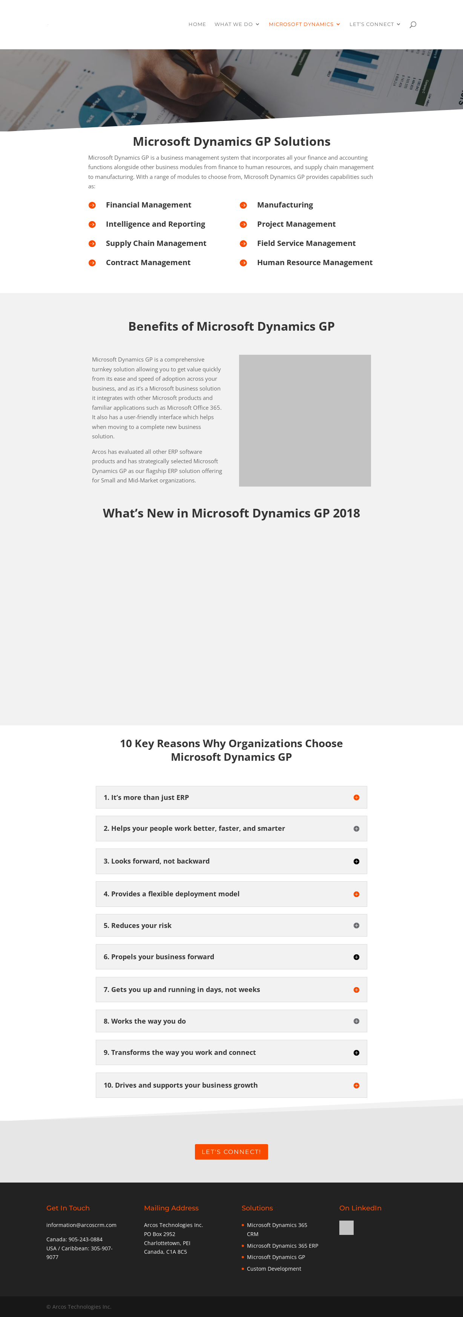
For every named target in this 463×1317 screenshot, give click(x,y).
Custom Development (274, 1268)
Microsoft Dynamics (301, 25)
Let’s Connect (372, 25)
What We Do (234, 25)
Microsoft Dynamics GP (276, 1257)
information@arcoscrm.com (81, 1224)
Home (197, 25)
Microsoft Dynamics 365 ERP (282, 1245)
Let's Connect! (231, 1151)
